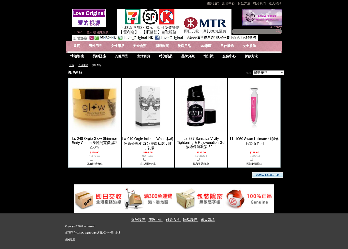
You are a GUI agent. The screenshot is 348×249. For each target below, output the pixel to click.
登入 (89, 32)
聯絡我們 (260, 3)
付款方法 (244, 3)
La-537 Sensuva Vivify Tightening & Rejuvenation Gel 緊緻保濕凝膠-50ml (201, 143)
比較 (96, 159)
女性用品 (83, 65)
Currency (276, 27)
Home (78, 32)
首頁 (71, 65)
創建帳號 (103, 32)
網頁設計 (71, 232)
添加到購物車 (95, 163)
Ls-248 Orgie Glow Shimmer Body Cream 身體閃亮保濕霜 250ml (94, 143)
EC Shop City (88, 232)
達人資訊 (275, 3)
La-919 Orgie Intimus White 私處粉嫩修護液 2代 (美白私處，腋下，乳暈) (148, 143)
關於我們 (213, 3)
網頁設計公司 (105, 232)
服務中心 (228, 3)
